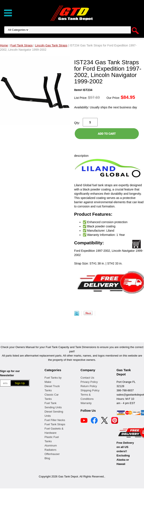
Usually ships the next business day (105, 107)
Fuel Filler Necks (54, 420)
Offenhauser (52, 454)
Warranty (86, 403)
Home (4, 45)
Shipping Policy (90, 390)
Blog (47, 458)
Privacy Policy (89, 381)
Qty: (77, 123)
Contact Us (87, 377)
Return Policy (89, 386)
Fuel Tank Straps (54, 424)
